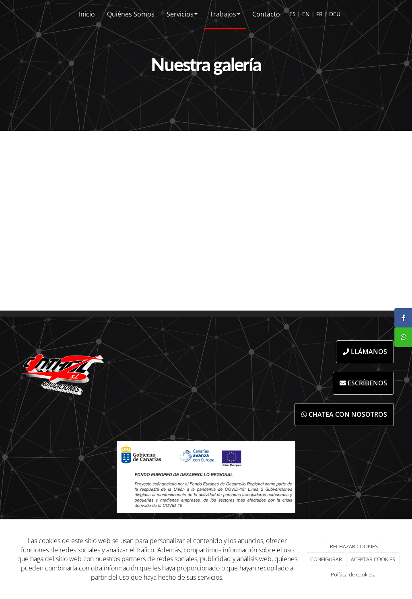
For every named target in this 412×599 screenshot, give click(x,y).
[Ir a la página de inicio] (6, 14)
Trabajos (225, 14)
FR (319, 14)
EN (306, 14)
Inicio (87, 14)
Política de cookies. (353, 574)
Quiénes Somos (130, 14)
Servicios (182, 14)
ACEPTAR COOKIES (373, 559)
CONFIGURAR (326, 559)
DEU (334, 14)
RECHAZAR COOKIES (354, 546)
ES (292, 14)
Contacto (266, 14)
